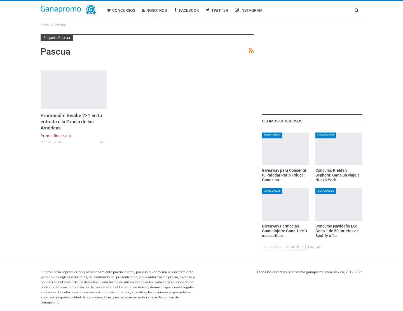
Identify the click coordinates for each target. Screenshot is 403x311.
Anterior (272, 247)
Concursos (121, 10)
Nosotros (154, 10)
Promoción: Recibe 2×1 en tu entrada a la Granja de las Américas (71, 122)
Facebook (186, 10)
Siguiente (295, 247)
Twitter (217, 10)
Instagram (249, 10)
